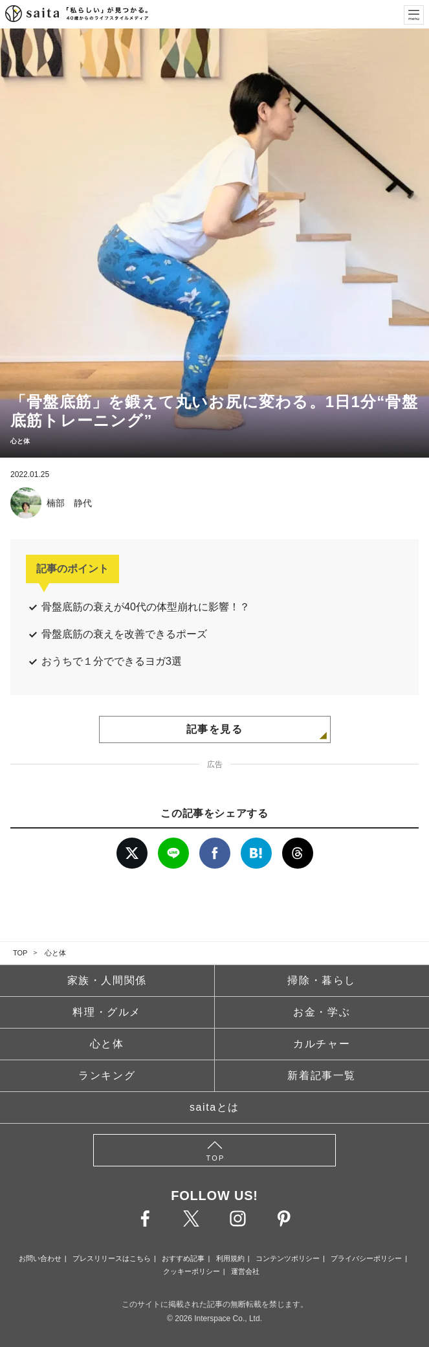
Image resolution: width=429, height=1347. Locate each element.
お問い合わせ (40, 1258)
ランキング (106, 1075)
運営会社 (245, 1271)
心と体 (55, 953)
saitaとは (214, 1107)
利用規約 (230, 1258)
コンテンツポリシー (288, 1258)
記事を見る (214, 729)
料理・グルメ (106, 1012)
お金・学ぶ (321, 1012)
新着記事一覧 (321, 1075)
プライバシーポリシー (366, 1258)
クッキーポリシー (191, 1271)
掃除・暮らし (321, 980)
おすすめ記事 (183, 1258)
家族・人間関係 (107, 980)
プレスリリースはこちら (111, 1258)
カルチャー (321, 1043)
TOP (20, 953)
